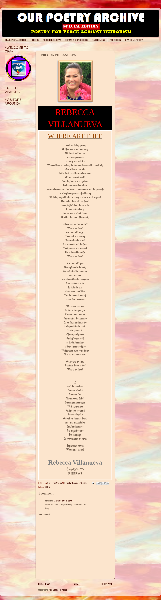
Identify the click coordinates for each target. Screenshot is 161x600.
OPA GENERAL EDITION (16, 40)
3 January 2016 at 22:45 (63, 500)
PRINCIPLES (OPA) (52, 40)
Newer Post (44, 584)
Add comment (44, 514)
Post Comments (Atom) (58, 589)
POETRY (47, 487)
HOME (35, 40)
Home (75, 584)
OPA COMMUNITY (134, 40)
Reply (47, 508)
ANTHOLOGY (98, 40)
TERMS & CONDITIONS (76, 40)
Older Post (106, 584)
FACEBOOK (115, 40)
